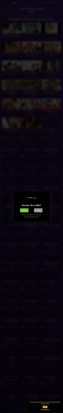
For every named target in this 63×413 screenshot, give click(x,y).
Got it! (45, 407)
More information (45, 409)
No (38, 210)
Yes (24, 210)
